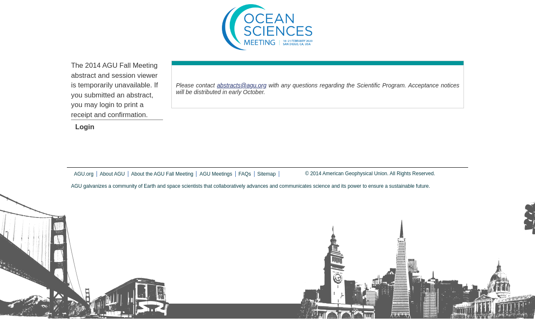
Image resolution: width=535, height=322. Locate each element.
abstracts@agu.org (242, 85)
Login (84, 127)
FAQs (245, 174)
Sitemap (266, 174)
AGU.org (84, 174)
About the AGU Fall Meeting (162, 174)
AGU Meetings (215, 174)
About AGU (112, 174)
